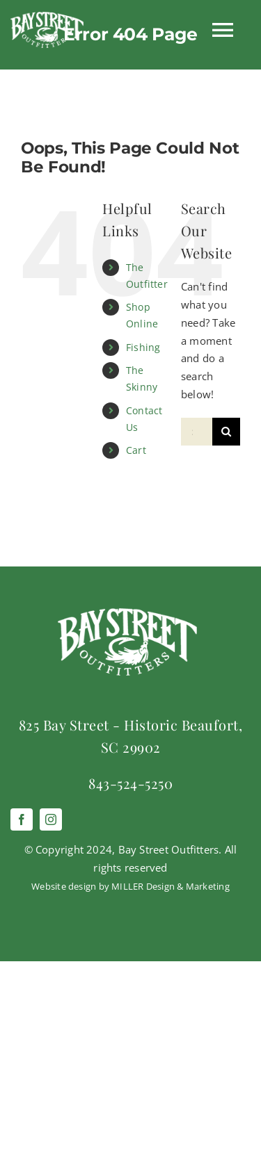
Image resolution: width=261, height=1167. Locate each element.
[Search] (226, 432)
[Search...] (196, 432)
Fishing (143, 347)
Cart (136, 450)
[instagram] (51, 819)
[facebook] (21, 819)
